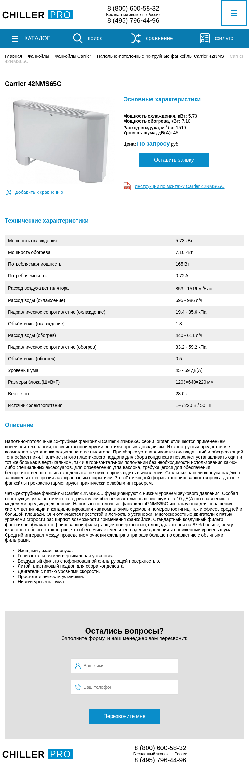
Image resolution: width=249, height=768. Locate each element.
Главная (13, 56)
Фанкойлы (38, 56)
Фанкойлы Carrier (73, 56)
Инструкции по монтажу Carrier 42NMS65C (179, 186)
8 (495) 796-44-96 (133, 20)
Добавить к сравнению (39, 192)
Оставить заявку (174, 160)
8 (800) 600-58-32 (133, 8)
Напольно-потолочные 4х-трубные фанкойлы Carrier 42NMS (160, 56)
